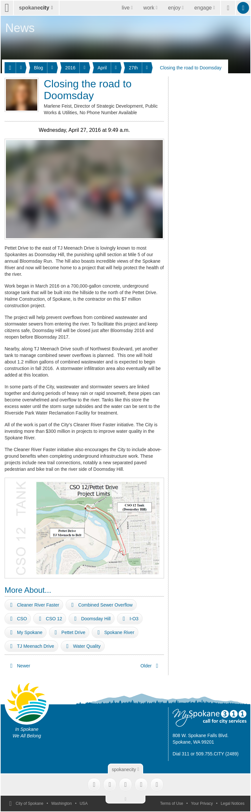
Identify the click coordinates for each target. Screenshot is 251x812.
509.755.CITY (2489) (217, 753)
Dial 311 (181, 753)
